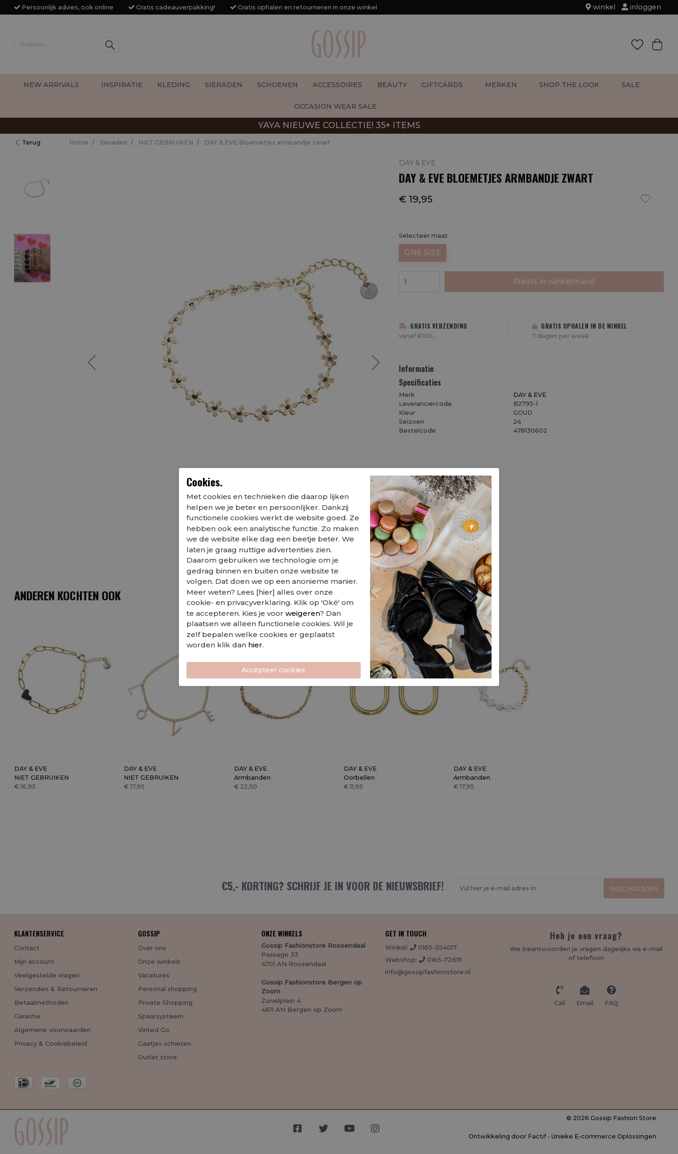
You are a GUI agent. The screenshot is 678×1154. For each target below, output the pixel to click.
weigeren (302, 613)
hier (255, 644)
